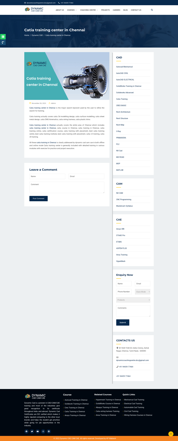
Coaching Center (89, 10)
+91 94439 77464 (67, 3)
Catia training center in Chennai (42, 108)
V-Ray (118, 131)
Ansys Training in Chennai (75, 415)
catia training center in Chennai (42, 128)
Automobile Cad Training (134, 407)
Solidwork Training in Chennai (77, 404)
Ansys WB (120, 229)
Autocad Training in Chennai (76, 400)
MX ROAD (120, 157)
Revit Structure (122, 118)
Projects (105, 10)
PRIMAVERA (121, 138)
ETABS (119, 242)
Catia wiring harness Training (107, 411)
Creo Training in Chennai (74, 408)
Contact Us (136, 10)
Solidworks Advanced (125, 93)
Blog (125, 10)
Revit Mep (120, 125)
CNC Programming (123, 199)
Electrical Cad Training (133, 403)
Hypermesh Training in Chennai (108, 400)
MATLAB (119, 170)
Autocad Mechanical (124, 67)
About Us (60, 10)
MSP (118, 164)
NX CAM (119, 193)
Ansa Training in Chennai (106, 415)
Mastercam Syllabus (124, 206)
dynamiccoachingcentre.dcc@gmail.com (41, 3)
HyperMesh (120, 261)
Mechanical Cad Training (134, 400)
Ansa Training (121, 255)
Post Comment (38, 199)
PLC (117, 144)
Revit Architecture (123, 112)
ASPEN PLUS (121, 248)
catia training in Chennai (46, 142)
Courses (72, 10)
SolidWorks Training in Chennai (128, 86)
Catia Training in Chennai (75, 411)
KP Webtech (111, 438)
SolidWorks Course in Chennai (108, 403)
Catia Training (121, 99)
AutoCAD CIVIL (122, 73)
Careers (116, 10)
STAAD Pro (120, 235)
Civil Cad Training (131, 411)
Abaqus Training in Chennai (107, 407)
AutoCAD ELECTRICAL (125, 80)
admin (53, 103)
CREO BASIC (121, 105)
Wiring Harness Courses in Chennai (138, 415)
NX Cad (119, 151)
